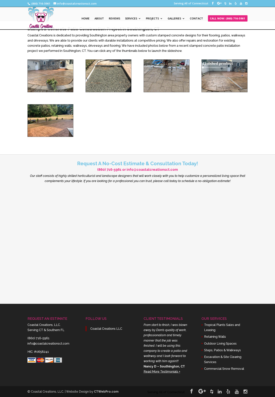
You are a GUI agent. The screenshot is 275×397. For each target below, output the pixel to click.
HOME (86, 18)
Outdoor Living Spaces (220, 343)
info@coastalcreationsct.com (152, 170)
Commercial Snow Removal (224, 369)
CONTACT (196, 18)
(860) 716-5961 (109, 170)
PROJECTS (152, 18)
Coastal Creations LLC (106, 328)
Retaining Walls (215, 336)
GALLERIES (174, 18)
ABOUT (99, 18)
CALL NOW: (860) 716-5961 (227, 18)
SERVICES (131, 18)
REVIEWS (114, 18)
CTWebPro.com (106, 391)
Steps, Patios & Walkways (222, 350)
